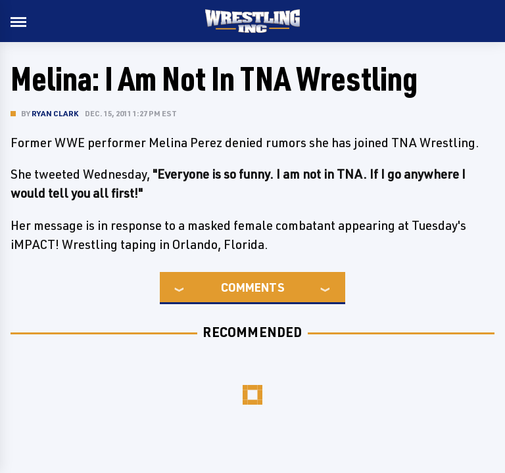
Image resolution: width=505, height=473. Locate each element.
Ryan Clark (55, 113)
